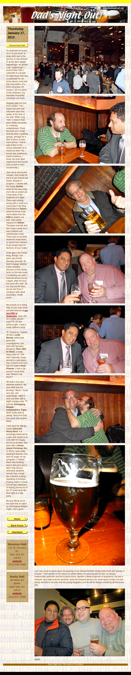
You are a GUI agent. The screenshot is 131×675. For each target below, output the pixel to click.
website (17, 561)
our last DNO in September (17, 313)
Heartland (17, 532)
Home (17, 519)
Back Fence (17, 525)
